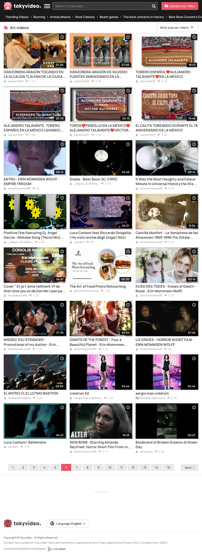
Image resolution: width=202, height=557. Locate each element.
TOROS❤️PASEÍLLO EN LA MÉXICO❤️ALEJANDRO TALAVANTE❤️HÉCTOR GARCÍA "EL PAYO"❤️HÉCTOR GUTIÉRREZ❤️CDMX (100, 128)
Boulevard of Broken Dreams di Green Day (166, 444)
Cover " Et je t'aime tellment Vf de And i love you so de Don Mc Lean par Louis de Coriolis (34, 289)
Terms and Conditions (61, 542)
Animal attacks (60, 17)
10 (110, 467)
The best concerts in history (143, 17)
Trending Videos (17, 17)
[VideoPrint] (56, 549)
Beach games (109, 17)
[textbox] (101, 6)
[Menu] (47, 6)
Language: (68, 523)
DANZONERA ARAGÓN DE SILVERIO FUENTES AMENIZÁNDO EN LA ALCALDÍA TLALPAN (98, 74)
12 (133, 467)
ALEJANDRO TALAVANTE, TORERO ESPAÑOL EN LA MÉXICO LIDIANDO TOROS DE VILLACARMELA (32, 128)
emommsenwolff (17, 188)
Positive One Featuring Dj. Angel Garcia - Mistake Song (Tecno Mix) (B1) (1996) (32, 235)
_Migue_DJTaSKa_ (84, 184)
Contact (8, 542)
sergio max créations (86, 398)
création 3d (79, 393)
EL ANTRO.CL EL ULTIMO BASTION (31, 393)
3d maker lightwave (150, 398)
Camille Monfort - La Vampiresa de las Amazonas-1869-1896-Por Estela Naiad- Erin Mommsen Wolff (167, 235)
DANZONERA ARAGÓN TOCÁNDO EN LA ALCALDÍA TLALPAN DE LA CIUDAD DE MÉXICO (34, 74)
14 (157, 467)
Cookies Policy (149, 542)
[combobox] (105, 6)
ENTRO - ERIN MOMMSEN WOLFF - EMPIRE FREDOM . (31, 181)
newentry (144, 452)
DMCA (163, 542)
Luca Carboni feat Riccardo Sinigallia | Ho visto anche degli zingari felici (100, 235)
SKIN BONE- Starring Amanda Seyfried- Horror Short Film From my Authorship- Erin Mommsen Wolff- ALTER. (100, 445)
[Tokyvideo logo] (22, 7)
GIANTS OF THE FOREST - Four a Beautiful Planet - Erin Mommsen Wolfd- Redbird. (97, 342)
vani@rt (77, 242)
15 (169, 467)
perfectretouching (84, 291)
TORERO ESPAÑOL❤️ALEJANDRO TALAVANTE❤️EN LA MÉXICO (163, 74)
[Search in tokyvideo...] (154, 6)
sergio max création (152, 393)
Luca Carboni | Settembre (25, 442)
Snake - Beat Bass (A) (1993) (94, 179)
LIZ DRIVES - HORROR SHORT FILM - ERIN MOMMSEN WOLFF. (165, 342)
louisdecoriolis (15, 295)
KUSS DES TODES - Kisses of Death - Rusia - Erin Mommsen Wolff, (166, 288)
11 (122, 467)
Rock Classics (85, 17)
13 (145, 467)
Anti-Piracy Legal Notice (106, 542)
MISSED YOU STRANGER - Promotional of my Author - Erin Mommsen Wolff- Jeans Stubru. (30, 342)
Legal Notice (83, 542)
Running (39, 17)
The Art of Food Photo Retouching (98, 286)
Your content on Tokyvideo (31, 542)
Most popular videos (177, 27)
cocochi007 (14, 81)
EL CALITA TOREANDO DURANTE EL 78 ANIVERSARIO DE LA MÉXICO (167, 128)
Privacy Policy (131, 542)
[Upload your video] (179, 6)
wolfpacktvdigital (17, 398)
